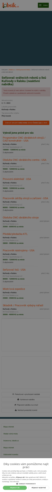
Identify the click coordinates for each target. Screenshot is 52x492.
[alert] (26, 246)
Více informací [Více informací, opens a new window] (14, 482)
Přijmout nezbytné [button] (39, 488)
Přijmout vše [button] (15, 488)
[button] (26, 484)
